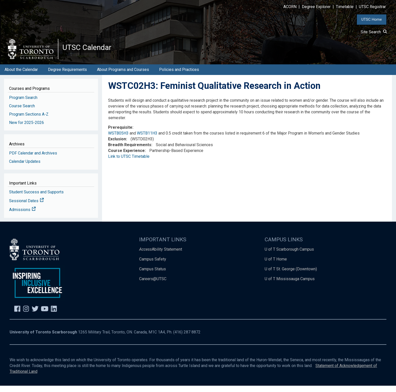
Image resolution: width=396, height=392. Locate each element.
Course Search (22, 112)
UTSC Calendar (92, 50)
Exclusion (117, 145)
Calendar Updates (24, 167)
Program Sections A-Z (28, 120)
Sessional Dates (26, 207)
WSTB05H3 (118, 139)
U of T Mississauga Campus (290, 285)
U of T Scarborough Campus (289, 255)
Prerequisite (120, 134)
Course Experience (126, 156)
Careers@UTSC (152, 285)
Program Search (23, 103)
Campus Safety (152, 265)
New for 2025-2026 (26, 128)
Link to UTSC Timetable (129, 162)
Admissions (22, 216)
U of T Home (276, 265)
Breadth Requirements (129, 151)
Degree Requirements (67, 75)
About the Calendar (21, 75)
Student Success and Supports (36, 198)
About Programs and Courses (123, 75)
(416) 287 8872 (187, 338)
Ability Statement (160, 255)
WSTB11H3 (147, 139)
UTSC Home (371, 19)
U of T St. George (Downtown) (291, 275)
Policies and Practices (179, 75)
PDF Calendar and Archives (33, 159)
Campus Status (152, 275)
